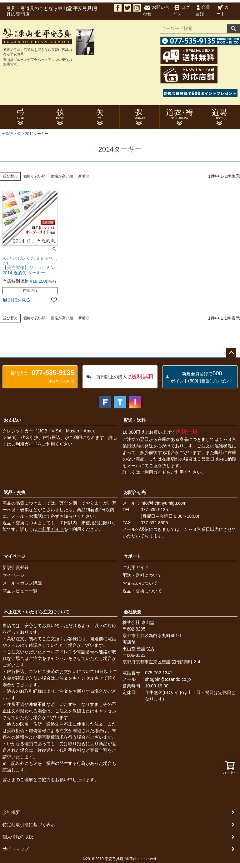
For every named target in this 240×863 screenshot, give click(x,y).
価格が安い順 (34, 176)
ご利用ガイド (24, 443)
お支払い (12, 420)
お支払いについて (140, 583)
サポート (132, 556)
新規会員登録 (15, 567)
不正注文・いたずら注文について (36, 611)
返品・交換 (15, 492)
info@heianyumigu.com (164, 503)
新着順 (83, 176)
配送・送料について (142, 575)
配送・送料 (135, 420)
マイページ (15, 556)
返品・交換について (142, 590)
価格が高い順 (62, 176)
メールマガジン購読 (22, 583)
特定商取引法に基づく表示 (28, 824)
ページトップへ (231, 353)
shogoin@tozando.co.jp (168, 679)
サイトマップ (15, 848)
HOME (7, 134)
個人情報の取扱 (17, 836)
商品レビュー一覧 (20, 590)
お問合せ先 (135, 492)
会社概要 (132, 611)
